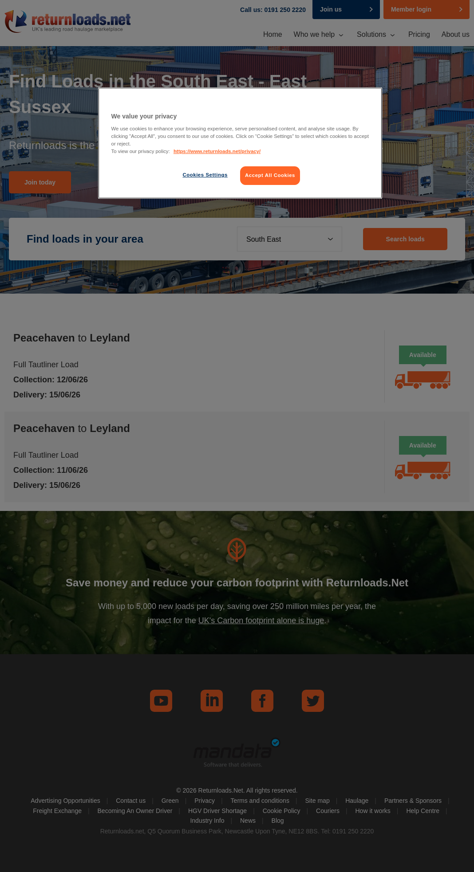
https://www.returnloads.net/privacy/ (217, 151)
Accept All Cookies (270, 175)
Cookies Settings (204, 174)
